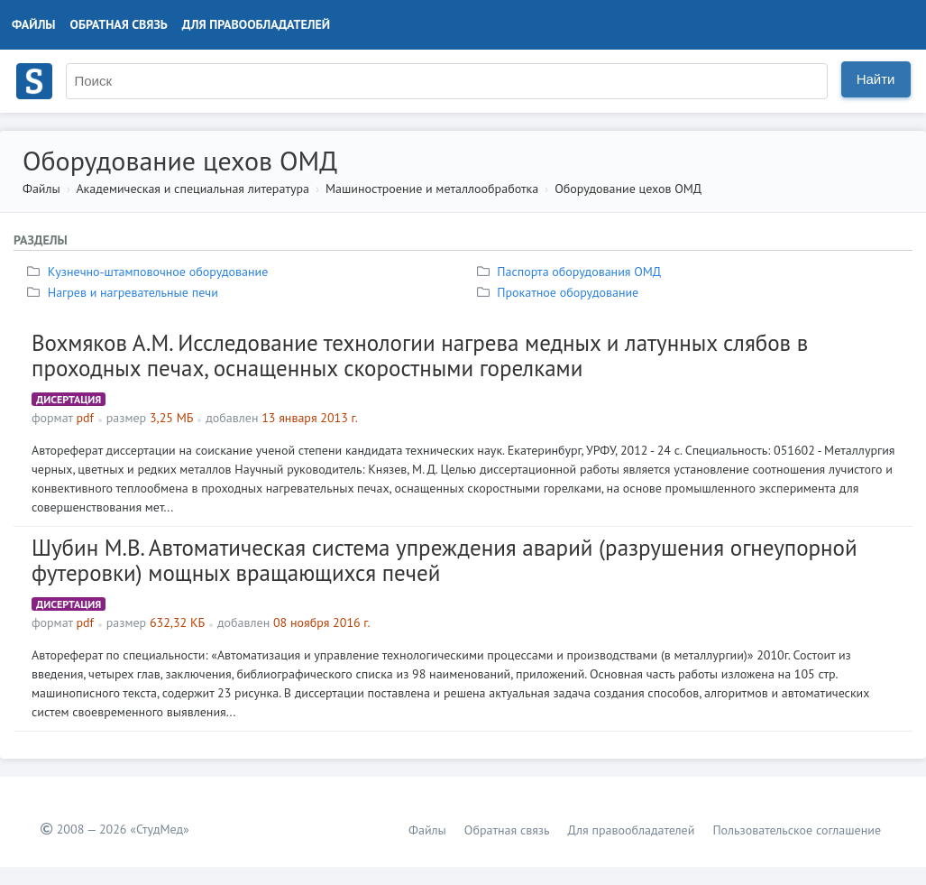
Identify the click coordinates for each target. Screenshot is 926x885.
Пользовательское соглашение (796, 830)
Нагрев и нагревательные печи (125, 292)
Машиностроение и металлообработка (431, 188)
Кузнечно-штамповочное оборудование (150, 271)
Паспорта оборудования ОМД (571, 271)
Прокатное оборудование (560, 292)
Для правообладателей (256, 24)
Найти (876, 79)
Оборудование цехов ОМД (628, 188)
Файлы (34, 24)
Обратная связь (119, 24)
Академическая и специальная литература (192, 188)
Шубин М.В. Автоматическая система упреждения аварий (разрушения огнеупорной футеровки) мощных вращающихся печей (444, 560)
